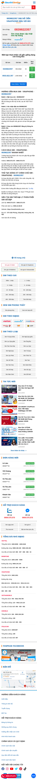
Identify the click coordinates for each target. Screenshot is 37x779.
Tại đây (31, 188)
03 (30, 552)
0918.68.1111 (15, 583)
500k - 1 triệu (10, 280)
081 (24, 587)
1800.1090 (15, 560)
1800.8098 (15, 544)
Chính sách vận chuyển (9, 750)
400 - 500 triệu (10, 299)
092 (24, 606)
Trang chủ (5, 13)
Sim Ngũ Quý (10, 351)
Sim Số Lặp (27, 369)
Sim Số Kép (9, 369)
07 (27, 567)
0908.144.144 (17, 563)
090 (17, 567)
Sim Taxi (27, 360)
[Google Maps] (18, 679)
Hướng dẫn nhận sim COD (10, 732)
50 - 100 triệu (27, 290)
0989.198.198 (17, 548)
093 (20, 567)
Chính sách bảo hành (8, 760)
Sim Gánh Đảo (27, 365)
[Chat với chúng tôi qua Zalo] (9, 513)
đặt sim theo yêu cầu (10, 47)
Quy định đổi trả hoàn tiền (10, 755)
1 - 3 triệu (27, 280)
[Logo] (11, 2)
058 (20, 606)
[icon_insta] (7, 768)
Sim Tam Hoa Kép (10, 346)
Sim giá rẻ (27, 524)
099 (17, 622)
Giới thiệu (4, 699)
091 (17, 587)
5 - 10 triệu (27, 285)
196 (13, 614)
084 (2, 591)
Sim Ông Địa (27, 341)
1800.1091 (15, 575)
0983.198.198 (26, 548)
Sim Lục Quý (27, 346)
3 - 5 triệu (10, 285)
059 (20, 622)
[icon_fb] (2, 768)
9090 (20, 560)
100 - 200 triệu (10, 294)
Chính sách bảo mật (8, 746)
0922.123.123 (20, 602)
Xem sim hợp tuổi (27, 310)
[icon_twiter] (16, 768)
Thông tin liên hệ (7, 704)
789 (13, 599)
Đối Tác (4, 713)
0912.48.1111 (5, 583)
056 (17, 606)
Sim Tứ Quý (27, 351)
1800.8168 (22, 544)
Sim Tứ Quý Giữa (10, 336)
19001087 (15, 630)
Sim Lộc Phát (10, 355)
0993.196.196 (19, 614)
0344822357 (8, 69)
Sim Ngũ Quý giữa (27, 336)
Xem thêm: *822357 (18, 84)
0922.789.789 (19, 599)
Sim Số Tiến (9, 360)
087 (17, 638)
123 (14, 602)
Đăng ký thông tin (7, 722)
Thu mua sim (9, 529)
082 (27, 587)
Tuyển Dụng (5, 708)
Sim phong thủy (9, 310)
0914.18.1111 (25, 583)
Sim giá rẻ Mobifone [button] (9, 269)
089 (24, 567)
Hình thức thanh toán (8, 736)
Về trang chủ (18, 258)
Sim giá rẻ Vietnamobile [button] (27, 269)
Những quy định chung (8, 727)
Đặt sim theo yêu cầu (27, 529)
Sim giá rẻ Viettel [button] (10, 265)
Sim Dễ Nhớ (27, 374)
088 (10, 591)
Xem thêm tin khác (18, 450)
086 (27, 552)
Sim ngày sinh (9, 524)
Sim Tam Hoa (10, 365)
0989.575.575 (20, 160)
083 (31, 587)
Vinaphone (13, 13)
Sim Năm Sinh (10, 374)
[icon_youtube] (11, 768)
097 (20, 552)
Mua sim (32, 69)
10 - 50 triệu (9, 290)
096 (17, 552)
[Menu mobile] (34, 2)
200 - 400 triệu (27, 294)
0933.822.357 (7, 76)
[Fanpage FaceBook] (18, 655)
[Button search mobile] (34, 7)
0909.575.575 (25, 43)
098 (24, 552)
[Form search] (18, 7)
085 (6, 591)
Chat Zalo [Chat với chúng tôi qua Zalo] (7, 45)
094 (20, 587)
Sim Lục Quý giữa (10, 341)
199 (14, 618)
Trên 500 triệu (27, 299)
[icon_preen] (20, 768)
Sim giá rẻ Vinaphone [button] (27, 265)
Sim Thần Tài (27, 355)
